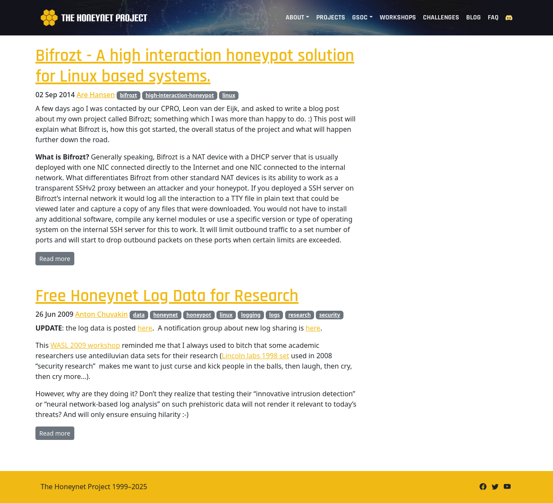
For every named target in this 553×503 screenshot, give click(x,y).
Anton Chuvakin (101, 314)
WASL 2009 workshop (85, 345)
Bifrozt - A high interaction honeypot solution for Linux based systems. (194, 66)
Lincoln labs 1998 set (255, 355)
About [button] (295, 17)
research (299, 314)
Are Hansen (95, 94)
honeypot (199, 314)
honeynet (165, 314)
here (144, 328)
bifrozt (128, 95)
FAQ (493, 17)
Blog (473, 17)
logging (251, 314)
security (329, 314)
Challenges (441, 17)
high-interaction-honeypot (180, 95)
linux (228, 95)
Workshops (398, 17)
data (139, 314)
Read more (54, 259)
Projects (330, 17)
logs (274, 314)
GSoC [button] (360, 17)
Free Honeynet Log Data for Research (167, 296)
